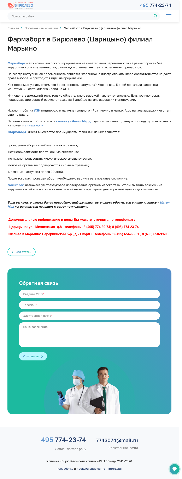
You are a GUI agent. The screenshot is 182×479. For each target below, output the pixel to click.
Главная (13, 28)
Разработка (65, 468)
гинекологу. (34, 125)
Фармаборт (18, 132)
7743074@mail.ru (117, 440)
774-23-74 (155, 5)
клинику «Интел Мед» (73, 121)
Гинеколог (15, 185)
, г (92, 121)
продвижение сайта (91, 468)
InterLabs (115, 468)
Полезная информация (41, 28)
